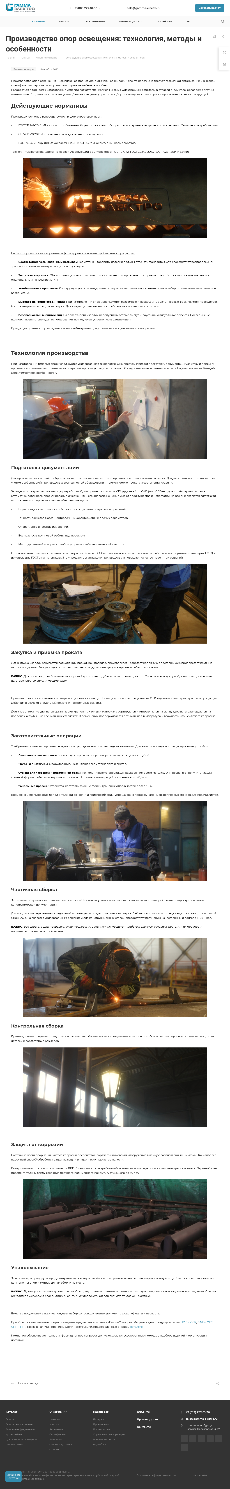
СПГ (14, 1326)
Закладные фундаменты (20, 1429)
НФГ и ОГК (188, 1322)
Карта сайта (200, 1475)
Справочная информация (109, 1434)
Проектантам (101, 1424)
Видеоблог (99, 1444)
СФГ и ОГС (205, 1322)
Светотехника (14, 1444)
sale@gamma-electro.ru (143, 8)
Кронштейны (14, 1434)
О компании (58, 1411)
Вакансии (55, 1439)
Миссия (54, 1424)
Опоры (10, 1419)
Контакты (144, 1427)
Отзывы (54, 1449)
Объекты (143, 1411)
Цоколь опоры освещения (22, 1439)
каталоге (136, 1326)
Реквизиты (56, 1429)
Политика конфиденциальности (156, 1475)
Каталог (11, 1411)
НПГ (23, 1326)
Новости (54, 1419)
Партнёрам (101, 1411)
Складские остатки (13, 1476)
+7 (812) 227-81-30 (85, 8)
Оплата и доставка (60, 1444)
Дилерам (98, 1419)
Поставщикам (101, 1429)
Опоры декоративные (19, 1424)
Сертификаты (57, 1434)
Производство (147, 1419)
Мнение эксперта (104, 1439)
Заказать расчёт (209, 8)
